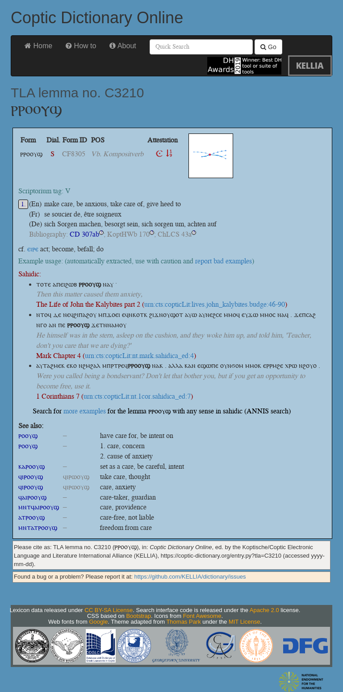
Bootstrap (138, 616)
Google (98, 621)
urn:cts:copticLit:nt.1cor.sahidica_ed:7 (137, 396)
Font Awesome (202, 616)
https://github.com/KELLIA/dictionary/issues (190, 576)
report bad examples (223, 261)
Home (38, 46)
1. (23, 204)
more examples (84, 411)
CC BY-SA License (108, 610)
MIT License (244, 621)
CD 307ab (84, 234)
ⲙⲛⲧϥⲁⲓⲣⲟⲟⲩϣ (38, 507)
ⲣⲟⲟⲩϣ (28, 435)
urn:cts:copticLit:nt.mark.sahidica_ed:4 (139, 355)
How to (81, 46)
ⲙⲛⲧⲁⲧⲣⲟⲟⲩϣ (37, 527)
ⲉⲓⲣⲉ (32, 249)
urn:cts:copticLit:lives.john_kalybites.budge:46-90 (214, 304)
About (122, 46)
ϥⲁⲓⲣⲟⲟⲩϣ (32, 497)
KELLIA (310, 65)
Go (268, 46)
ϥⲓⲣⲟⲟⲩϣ (30, 476)
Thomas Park (183, 621)
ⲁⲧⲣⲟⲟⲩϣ (31, 517)
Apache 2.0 (264, 610)
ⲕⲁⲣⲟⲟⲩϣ (31, 466)
